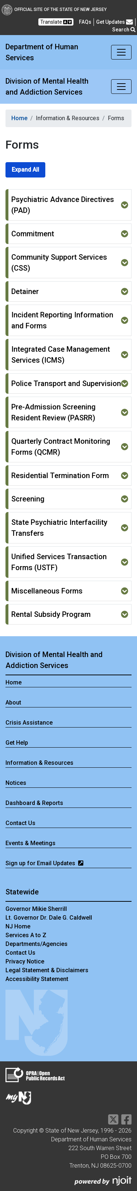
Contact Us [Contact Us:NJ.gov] (20, 952)
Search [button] (124, 30)
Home (19, 118)
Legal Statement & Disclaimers (46, 970)
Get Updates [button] (114, 22)
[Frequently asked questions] (85, 22)
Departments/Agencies (36, 943)
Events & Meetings (30, 843)
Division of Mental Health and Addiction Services (46, 86)
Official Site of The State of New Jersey (54, 9)
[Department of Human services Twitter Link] (113, 1121)
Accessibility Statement (36, 979)
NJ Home (17, 926)
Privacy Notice (24, 961)
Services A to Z (25, 935)
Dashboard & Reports (34, 802)
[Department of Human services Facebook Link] (126, 1121)
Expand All (25, 169)
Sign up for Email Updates (44, 863)
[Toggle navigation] (121, 52)
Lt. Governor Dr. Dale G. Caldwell (48, 917)
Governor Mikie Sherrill (36, 908)
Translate (56, 22)
